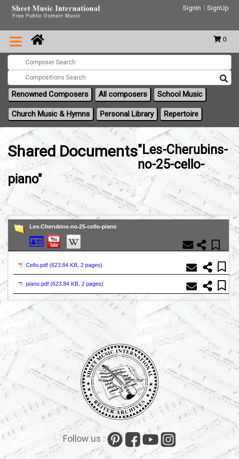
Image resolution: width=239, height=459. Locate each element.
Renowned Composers (50, 94)
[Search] (224, 79)
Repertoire (181, 114)
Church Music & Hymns (51, 114)
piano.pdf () (60, 284)
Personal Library (127, 114)
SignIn (192, 8)
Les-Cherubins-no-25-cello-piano (73, 226)
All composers (122, 94)
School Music (179, 94)
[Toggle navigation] (16, 41)
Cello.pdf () (60, 265)
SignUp (218, 8)
